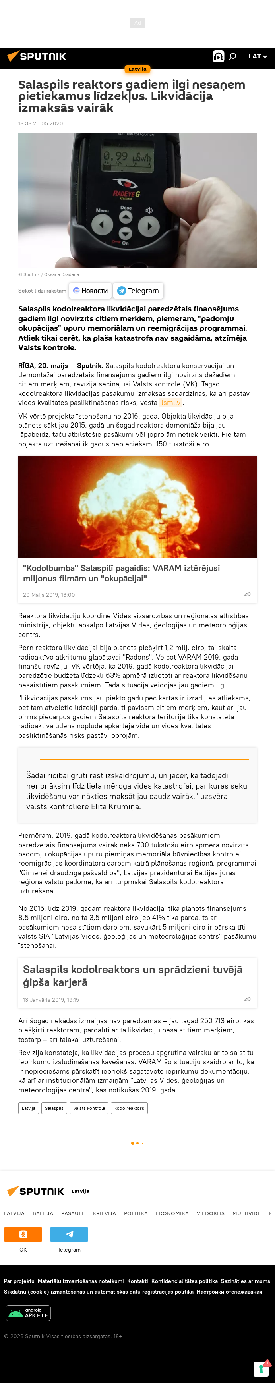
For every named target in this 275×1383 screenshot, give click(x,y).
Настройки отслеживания (229, 1291)
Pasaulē (73, 1213)
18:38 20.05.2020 (40, 123)
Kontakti (137, 1281)
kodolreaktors (129, 1108)
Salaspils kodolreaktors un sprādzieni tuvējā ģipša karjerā (133, 975)
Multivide (246, 1213)
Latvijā (28, 1108)
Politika (136, 1213)
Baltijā (43, 1213)
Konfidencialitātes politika (184, 1281)
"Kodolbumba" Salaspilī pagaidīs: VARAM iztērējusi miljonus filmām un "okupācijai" (121, 573)
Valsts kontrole (89, 1108)
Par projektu (19, 1281)
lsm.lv (170, 402)
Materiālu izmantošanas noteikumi (81, 1281)
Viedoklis (211, 1213)
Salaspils (54, 1108)
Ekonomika (172, 1213)
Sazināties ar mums (245, 1281)
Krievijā (104, 1213)
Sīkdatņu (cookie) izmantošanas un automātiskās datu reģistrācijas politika (99, 1291)
